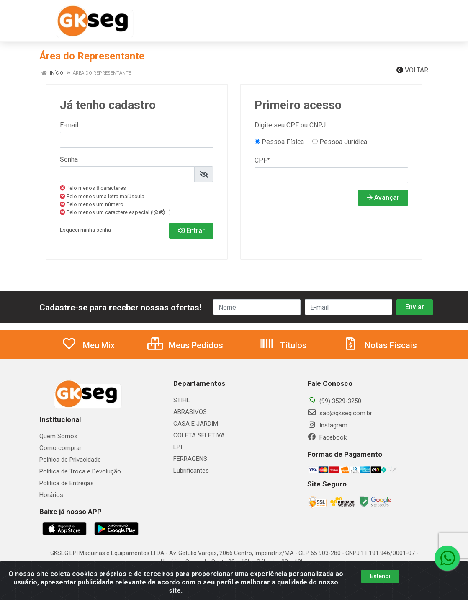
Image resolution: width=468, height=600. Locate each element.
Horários (51, 495)
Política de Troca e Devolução (80, 471)
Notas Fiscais (380, 345)
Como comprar (60, 448)
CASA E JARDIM (195, 423)
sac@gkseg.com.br (339, 413)
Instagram (327, 425)
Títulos (283, 345)
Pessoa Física (279, 142)
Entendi (380, 583)
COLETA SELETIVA (199, 435)
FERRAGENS (190, 459)
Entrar (191, 231)
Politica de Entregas (66, 483)
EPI (177, 447)
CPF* (262, 160)
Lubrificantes (191, 470)
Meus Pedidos (185, 345)
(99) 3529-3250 (334, 401)
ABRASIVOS (190, 412)
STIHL (181, 400)
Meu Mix (88, 345)
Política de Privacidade (70, 459)
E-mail (69, 125)
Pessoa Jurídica (339, 142)
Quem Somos (58, 436)
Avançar (383, 198)
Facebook (327, 437)
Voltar (412, 70)
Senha (69, 159)
